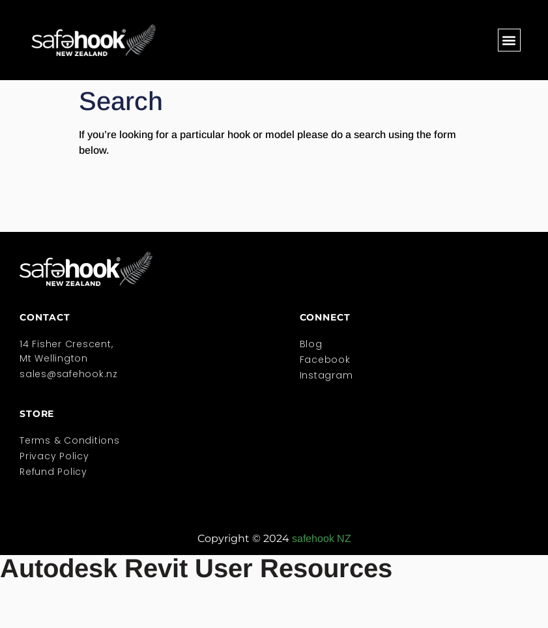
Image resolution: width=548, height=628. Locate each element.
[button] (509, 40)
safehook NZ (321, 538)
